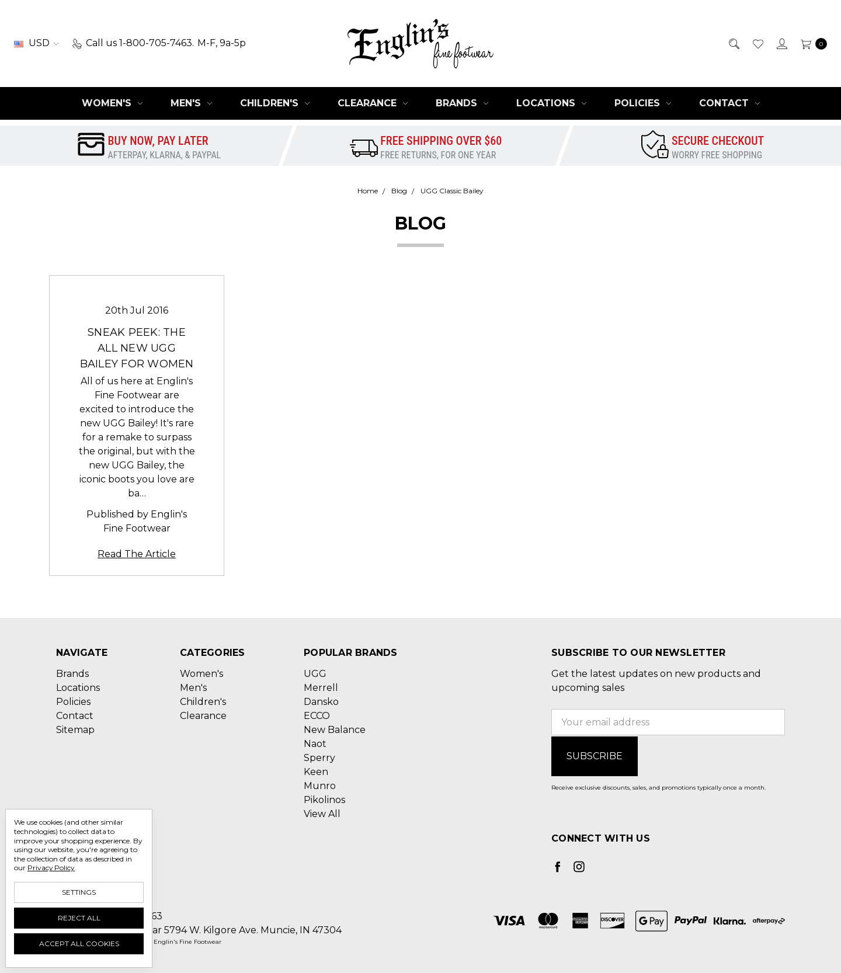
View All (322, 813)
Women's (112, 103)
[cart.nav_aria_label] (810, 43)
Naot (315, 743)
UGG (315, 673)
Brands (462, 103)
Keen (316, 771)
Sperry (319, 757)
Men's (191, 103)
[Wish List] (757, 43)
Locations (551, 103)
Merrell (321, 687)
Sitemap (75, 729)
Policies (642, 103)
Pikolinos (324, 799)
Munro (320, 785)
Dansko (321, 701)
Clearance (373, 103)
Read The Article (137, 554)
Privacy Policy (51, 867)
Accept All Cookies (79, 943)
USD (36, 42)
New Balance (335, 729)
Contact (729, 103)
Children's (275, 103)
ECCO (317, 715)
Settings (79, 892)
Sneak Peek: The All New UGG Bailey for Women (137, 348)
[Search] (733, 43)
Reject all (79, 917)
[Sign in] (781, 43)
